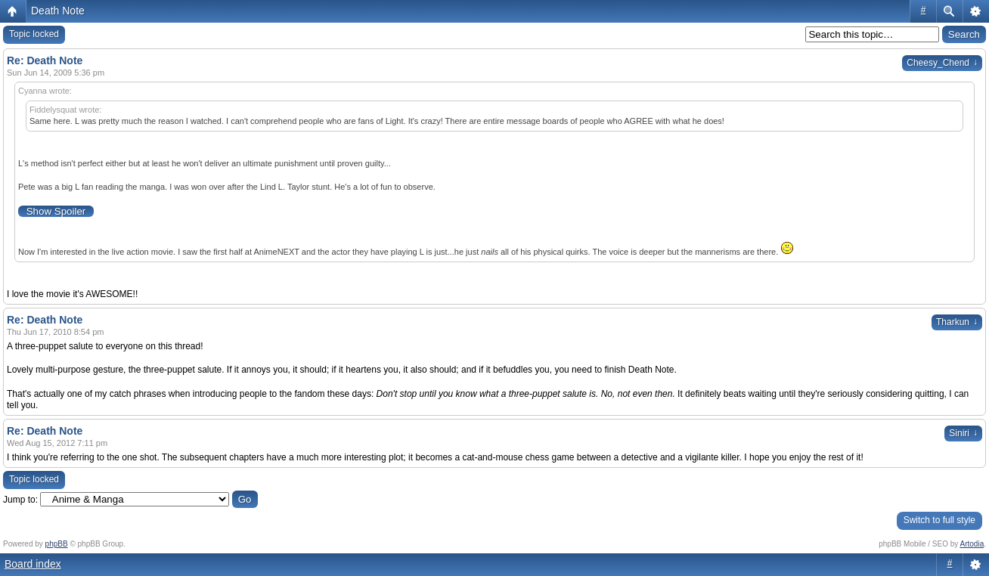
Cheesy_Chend (942, 62)
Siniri (963, 433)
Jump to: (20, 499)
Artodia (972, 544)
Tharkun (957, 322)
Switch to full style (939, 520)
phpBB (56, 544)
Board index (33, 564)
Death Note (58, 11)
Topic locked (34, 34)
